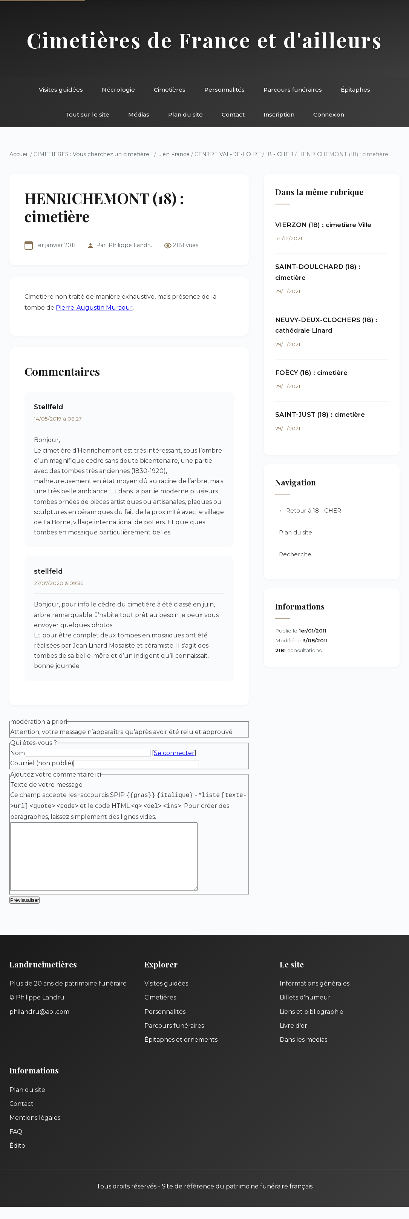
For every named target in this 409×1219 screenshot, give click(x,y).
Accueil (19, 154)
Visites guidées (61, 89)
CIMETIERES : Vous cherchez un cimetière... (93, 154)
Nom (17, 753)
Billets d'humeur (305, 1009)
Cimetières (169, 89)
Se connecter (174, 753)
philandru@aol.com (39, 1023)
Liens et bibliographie (311, 1023)
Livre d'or (293, 1037)
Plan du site (185, 114)
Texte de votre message (46, 784)
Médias (138, 114)
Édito (17, 1157)
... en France (174, 154)
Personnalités (224, 89)
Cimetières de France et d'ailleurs (204, 40)
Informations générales (314, 995)
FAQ (15, 1143)
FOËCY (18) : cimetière (311, 372)
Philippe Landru (131, 245)
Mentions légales (34, 1129)
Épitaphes (355, 89)
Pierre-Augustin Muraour (94, 307)
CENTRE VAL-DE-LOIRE (228, 154)
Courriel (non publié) (42, 763)
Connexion (328, 114)
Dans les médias (303, 1051)
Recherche (295, 554)
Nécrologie (118, 89)
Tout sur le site (87, 114)
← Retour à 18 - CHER (310, 510)
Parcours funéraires (292, 89)
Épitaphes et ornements (181, 1051)
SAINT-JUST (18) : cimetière (320, 414)
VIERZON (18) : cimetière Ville (323, 225)
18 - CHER (279, 154)
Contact (233, 114)
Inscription (278, 114)
